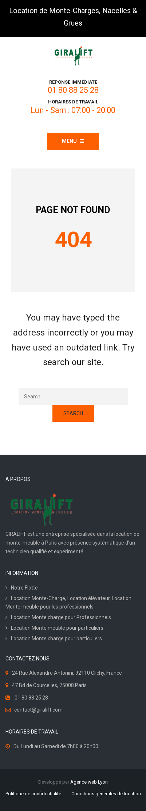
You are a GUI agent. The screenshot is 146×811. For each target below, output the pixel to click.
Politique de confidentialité (33, 793)
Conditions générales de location (106, 793)
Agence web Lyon (89, 782)
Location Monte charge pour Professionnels (61, 617)
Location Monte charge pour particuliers (56, 638)
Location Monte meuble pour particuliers (57, 628)
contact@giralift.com (38, 710)
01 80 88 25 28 (73, 90)
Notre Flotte (24, 588)
